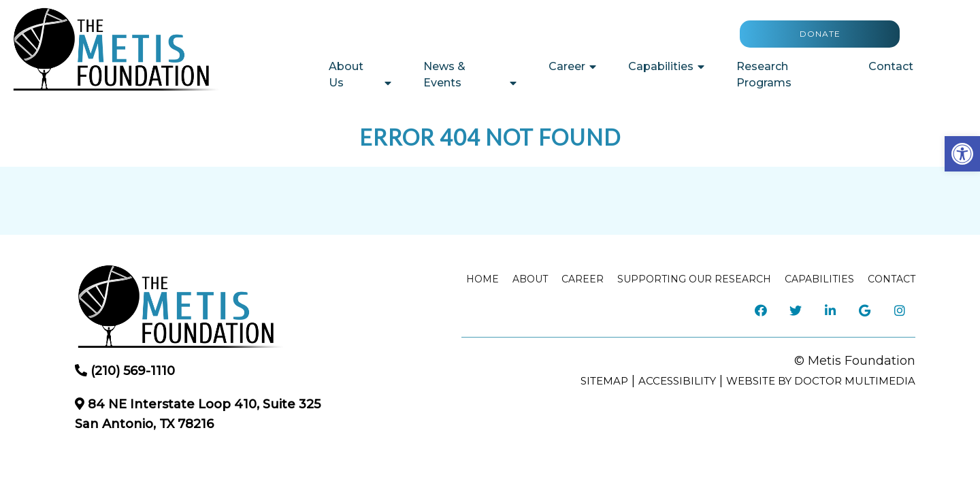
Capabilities (660, 66)
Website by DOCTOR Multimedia (820, 380)
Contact (890, 66)
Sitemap (604, 380)
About (530, 279)
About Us (346, 74)
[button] (962, 154)
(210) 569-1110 (133, 370)
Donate (820, 34)
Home (482, 279)
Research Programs (763, 74)
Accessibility (677, 380)
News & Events (444, 74)
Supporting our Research (694, 279)
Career (567, 66)
